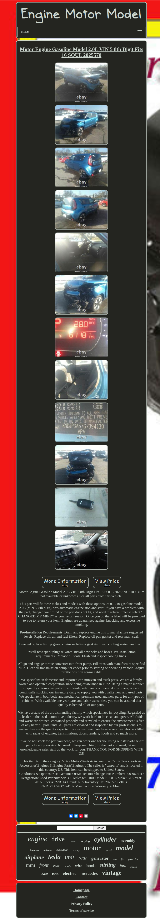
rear (82, 858)
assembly (128, 841)
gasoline (133, 859)
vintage (111, 872)
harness (34, 850)
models (133, 867)
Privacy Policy (81, 904)
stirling (108, 865)
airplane (34, 857)
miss (115, 859)
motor (92, 848)
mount (72, 841)
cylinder (105, 839)
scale (68, 866)
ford (123, 865)
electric (69, 873)
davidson (62, 850)
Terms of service (81, 911)
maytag (85, 841)
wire (78, 865)
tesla (54, 857)
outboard (47, 850)
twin (55, 874)
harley (76, 850)
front (44, 865)
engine (37, 839)
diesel (108, 850)
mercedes (89, 873)
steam (56, 866)
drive (58, 839)
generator (100, 858)
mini (30, 865)
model (124, 848)
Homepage (81, 890)
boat (44, 874)
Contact (81, 897)
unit (69, 857)
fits (122, 859)
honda (91, 866)
